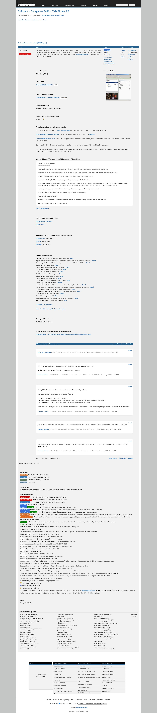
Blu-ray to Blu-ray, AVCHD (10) (28, 640)
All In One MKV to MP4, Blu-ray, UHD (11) (31, 618)
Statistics (100, 700)
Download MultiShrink (43, 145)
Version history (108, 61)
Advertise (79, 700)
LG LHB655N (105, 669)
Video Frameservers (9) (100, 640)
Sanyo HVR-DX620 (107, 683)
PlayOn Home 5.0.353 (59, 669)
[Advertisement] (78, 30)
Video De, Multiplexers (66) (101, 618)
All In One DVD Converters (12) (28, 616)
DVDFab (38, 242)
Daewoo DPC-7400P (107, 666)
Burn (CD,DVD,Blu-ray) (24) (27, 641)
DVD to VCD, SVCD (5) (63, 627)
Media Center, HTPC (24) (64, 638)
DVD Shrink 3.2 (60, 11)
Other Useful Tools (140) (64, 640)
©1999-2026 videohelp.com (78, 711)
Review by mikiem (43, 375)
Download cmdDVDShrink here (46, 149)
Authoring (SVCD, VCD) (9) (27, 634)
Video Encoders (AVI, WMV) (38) (103, 632)
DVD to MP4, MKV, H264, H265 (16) (67, 625)
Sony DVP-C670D (106, 677)
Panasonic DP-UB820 (108, 688)
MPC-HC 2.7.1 (81, 666)
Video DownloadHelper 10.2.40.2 (62, 677)
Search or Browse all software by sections (33, 20)
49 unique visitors (41, 674)
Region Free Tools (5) (63, 645)
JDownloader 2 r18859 (84, 687)
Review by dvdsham (43, 451)
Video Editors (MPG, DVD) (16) (102, 627)
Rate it (122, 57)
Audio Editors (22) (25, 623)
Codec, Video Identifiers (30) (65, 614)
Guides (83, 5)
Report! (130, 350)
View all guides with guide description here (50, 309)
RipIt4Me (39, 244)
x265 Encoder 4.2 (82, 690)
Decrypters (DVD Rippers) (38, 43)
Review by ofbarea (43, 411)
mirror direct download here (62, 145)
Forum (43, 5)
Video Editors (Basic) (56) (101, 622)
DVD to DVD (40, 225)
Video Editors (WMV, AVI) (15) (102, 629)
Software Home (23, 43)
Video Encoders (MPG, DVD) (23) (103, 636)
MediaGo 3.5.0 (57, 671)
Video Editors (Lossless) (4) (101, 625)
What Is (95, 5)
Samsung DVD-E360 (107, 674)
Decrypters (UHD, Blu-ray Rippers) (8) (67, 620)
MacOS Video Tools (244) (64, 634)
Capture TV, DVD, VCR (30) (27, 645)
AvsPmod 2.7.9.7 (58, 688)
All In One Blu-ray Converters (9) (29, 614)
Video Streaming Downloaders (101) (104, 649)
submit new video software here (53, 15)
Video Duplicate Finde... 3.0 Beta (87, 674)
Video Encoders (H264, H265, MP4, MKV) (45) (106, 634)
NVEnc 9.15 (56, 680)
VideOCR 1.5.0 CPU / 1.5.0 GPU (86, 671)
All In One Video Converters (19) (29, 620)
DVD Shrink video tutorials (44, 305)
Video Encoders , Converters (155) (103, 638)
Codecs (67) (60, 616)
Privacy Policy (64, 700)
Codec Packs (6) (24, 649)
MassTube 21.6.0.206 (59, 683)
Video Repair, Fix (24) (100, 643)
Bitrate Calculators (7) (26, 636)
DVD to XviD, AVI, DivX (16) (64, 629)
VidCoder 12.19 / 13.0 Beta (85, 684)
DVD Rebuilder (40, 239)
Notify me (130, 57)
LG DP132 (104, 685)
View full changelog (42, 208)
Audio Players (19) (25, 627)
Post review (131, 55)
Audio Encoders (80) (25, 625)
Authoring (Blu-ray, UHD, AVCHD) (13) (30, 629)
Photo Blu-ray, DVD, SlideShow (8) (66, 641)
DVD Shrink (23, 50)
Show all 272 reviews (127, 344)
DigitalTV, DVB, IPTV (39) (64, 622)
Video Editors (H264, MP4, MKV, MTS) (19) (105, 623)
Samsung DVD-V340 (107, 671)
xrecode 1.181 (57, 674)
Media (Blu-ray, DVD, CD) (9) (65, 636)
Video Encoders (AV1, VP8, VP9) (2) (103, 631)
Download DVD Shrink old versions (48, 97)
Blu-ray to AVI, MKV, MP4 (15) (28, 638)
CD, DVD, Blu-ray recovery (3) (28, 647)
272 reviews (132, 50)
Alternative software (109, 64)
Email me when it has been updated (48, 334)
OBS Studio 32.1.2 (58, 666)
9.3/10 (123, 50)
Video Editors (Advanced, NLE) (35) (103, 620)
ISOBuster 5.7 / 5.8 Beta (84, 682)
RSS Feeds (92, 700)
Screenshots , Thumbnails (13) (65, 649)
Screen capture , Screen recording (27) (68, 647)
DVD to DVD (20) (61, 623)
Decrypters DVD (40, 11)
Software (55, 5)
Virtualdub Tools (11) (134, 615)
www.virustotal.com (88, 590)
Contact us (55, 700)
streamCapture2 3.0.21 (59, 685)
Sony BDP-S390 (106, 691)
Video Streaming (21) (100, 647)
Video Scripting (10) (99, 645)
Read (71, 258)
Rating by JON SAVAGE (44, 352)
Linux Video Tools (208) (63, 632)
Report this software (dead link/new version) (76, 334)
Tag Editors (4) (98, 616)
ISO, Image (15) (61, 631)
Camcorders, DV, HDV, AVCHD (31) (29, 643)
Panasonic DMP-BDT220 (109, 680)
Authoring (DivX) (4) (25, 631)
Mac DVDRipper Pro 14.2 (84, 693)
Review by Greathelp (43, 429)
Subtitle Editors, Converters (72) (103, 614)
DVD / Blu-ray (69, 5)
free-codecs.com (81, 707)
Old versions (107, 59)
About (106, 5)
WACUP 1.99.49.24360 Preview (86, 669)
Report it (130, 59)
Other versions (108, 57)
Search (48, 700)
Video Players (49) (99, 641)
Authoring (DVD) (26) (26, 632)
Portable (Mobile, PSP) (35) (64, 643)
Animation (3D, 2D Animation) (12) (29, 622)
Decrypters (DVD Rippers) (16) (65, 618)
